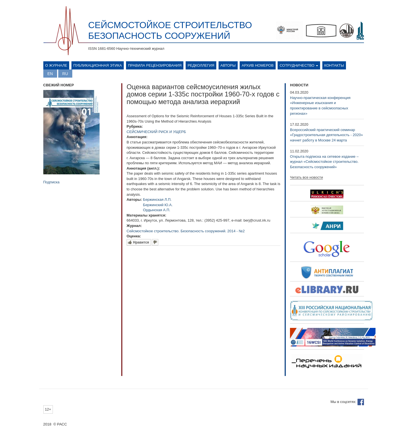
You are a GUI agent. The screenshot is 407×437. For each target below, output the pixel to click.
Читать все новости (306, 177)
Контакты (334, 65)
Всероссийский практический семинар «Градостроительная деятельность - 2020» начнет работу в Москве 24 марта (326, 135)
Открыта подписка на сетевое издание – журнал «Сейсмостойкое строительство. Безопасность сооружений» (324, 161)
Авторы (228, 65)
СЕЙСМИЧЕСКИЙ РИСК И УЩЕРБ (156, 132)
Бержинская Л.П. (157, 199)
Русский (65, 73)
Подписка (51, 182)
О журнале (56, 65)
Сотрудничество (299, 65)
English (50, 73)
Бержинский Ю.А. (157, 205)
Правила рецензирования (154, 65)
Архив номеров (257, 65)
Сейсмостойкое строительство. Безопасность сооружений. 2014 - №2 (186, 231)
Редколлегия (201, 65)
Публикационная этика (97, 65)
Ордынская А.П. (156, 210)
